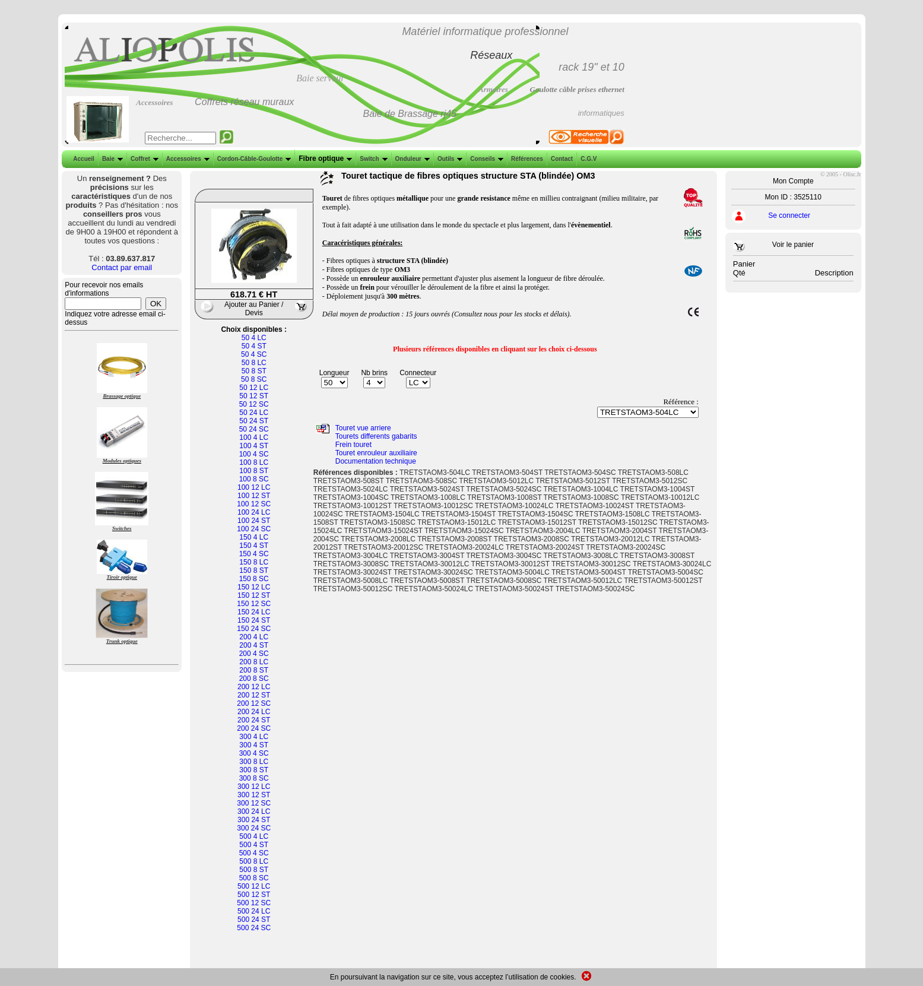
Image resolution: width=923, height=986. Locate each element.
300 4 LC (253, 737)
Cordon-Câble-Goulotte (253, 158)
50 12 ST (253, 396)
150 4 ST (253, 545)
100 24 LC (253, 512)
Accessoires (187, 158)
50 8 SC (254, 379)
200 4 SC (254, 653)
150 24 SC (254, 628)
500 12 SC (254, 903)
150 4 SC (254, 554)
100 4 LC (253, 437)
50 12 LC (253, 387)
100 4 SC (254, 454)
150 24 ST (253, 620)
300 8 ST (253, 770)
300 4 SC (254, 753)
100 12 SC (254, 504)
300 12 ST (253, 795)
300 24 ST (253, 820)
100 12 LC (253, 487)
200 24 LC (253, 712)
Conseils (485, 158)
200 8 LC (253, 662)
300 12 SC (254, 803)
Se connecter (789, 215)
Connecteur (417, 373)
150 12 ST (253, 595)
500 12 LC (253, 886)
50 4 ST (254, 346)
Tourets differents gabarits (376, 436)
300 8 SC (254, 778)
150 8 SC (254, 579)
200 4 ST (253, 645)
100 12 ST (253, 496)
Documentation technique (375, 461)
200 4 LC (253, 637)
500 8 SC (254, 878)
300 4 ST (253, 745)
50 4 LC (254, 338)
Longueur (334, 373)
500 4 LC (253, 836)
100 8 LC (253, 462)
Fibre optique (324, 158)
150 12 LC (253, 587)
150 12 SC (254, 604)
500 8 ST (253, 869)
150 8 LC (253, 562)
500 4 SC (254, 853)
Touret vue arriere (363, 428)
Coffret (143, 158)
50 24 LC (253, 412)
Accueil (83, 159)
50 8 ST (254, 371)
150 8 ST (253, 570)
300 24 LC (253, 811)
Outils (448, 158)
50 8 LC (254, 363)
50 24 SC (254, 429)
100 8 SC (254, 479)
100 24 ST (253, 520)
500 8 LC (253, 861)
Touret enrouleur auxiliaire (376, 453)
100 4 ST (253, 446)
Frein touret (353, 444)
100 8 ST (253, 471)
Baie (111, 158)
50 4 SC (254, 354)
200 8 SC (254, 678)
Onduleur (411, 158)
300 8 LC (253, 761)
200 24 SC (254, 728)
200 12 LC (253, 687)
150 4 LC (253, 537)
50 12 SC (254, 404)
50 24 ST (253, 421)
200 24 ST (253, 720)
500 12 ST (253, 894)
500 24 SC (254, 928)
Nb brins (374, 373)
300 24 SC (254, 828)
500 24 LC (253, 911)
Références (526, 158)
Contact (560, 158)
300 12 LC (253, 786)
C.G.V (587, 158)
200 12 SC (254, 703)
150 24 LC (253, 612)
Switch (372, 158)
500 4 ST (253, 845)
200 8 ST (253, 670)
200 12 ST (253, 695)
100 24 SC (254, 529)
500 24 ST (253, 919)
